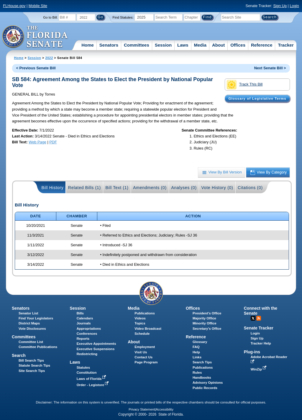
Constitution (87, 372)
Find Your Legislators (36, 318)
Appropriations (89, 328)
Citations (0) (250, 187)
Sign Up (280, 6)
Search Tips (202, 362)
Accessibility (164, 409)
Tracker (285, 44)
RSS (258, 318)
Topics (139, 323)
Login (294, 6)
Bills (80, 313)
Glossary (200, 342)
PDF (53, 142)
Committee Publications (38, 347)
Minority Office (204, 323)
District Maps (29, 323)
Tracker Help (261, 343)
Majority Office (204, 318)
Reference (262, 44)
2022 (49, 58)
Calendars (85, 318)
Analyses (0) (184, 187)
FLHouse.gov (14, 6)
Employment (144, 347)
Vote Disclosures (32, 328)
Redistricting (87, 354)
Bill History (53, 187)
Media (200, 44)
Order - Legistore (93, 385)
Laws (182, 44)
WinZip (259, 369)
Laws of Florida (92, 378)
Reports (83, 338)
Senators (108, 44)
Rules (197, 372)
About (218, 44)
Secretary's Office (207, 328)
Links (197, 357)
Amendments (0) (150, 187)
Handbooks (202, 377)
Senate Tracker (258, 328)
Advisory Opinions (208, 382)
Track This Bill (244, 84)
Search (19, 355)
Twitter (253, 318)
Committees (136, 44)
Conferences (87, 333)
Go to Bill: (50, 17)
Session (163, 44)
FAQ (196, 347)
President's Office (207, 313)
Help (196, 352)
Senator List (28, 313)
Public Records (205, 388)
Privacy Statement (142, 409)
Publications (144, 313)
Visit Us (140, 352)
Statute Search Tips (34, 365)
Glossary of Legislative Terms (257, 98)
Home (87, 44)
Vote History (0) (217, 187)
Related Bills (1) (84, 187)
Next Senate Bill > (270, 68)
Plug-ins (252, 352)
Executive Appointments (96, 343)
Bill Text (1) (116, 187)
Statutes (83, 367)
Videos (140, 318)
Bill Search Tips (31, 360)
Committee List (31, 342)
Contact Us (143, 357)
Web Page (37, 142)
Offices (237, 44)
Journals (84, 323)
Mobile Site (38, 6)
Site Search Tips (32, 371)
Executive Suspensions (96, 349)
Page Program (145, 362)
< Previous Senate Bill (36, 68)
